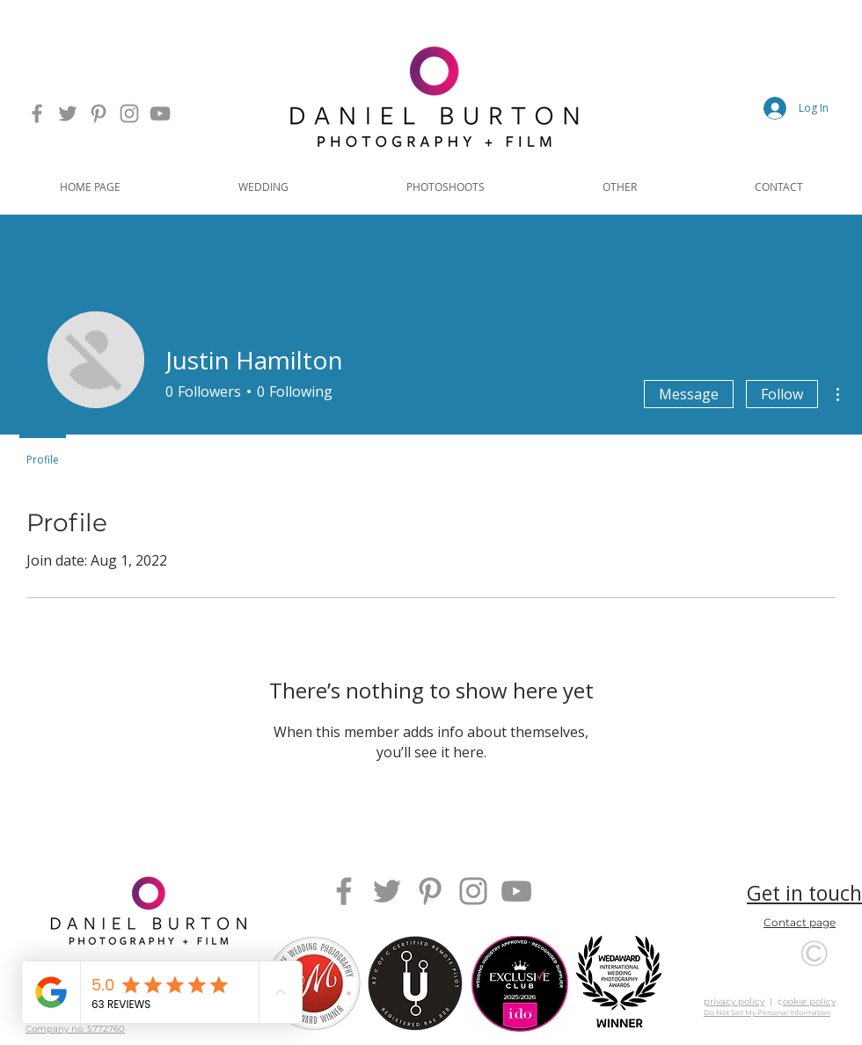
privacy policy (734, 1001)
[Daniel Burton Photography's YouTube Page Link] (160, 113)
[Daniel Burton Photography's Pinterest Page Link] (98, 113)
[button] (263, 186)
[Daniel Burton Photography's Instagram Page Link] (129, 113)
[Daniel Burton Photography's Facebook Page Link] (37, 113)
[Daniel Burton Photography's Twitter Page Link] (67, 113)
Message (689, 394)
